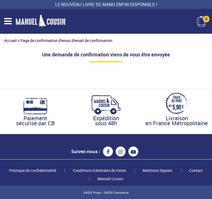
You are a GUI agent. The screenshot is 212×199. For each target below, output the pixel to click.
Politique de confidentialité (32, 170)
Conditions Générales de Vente (99, 170)
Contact (196, 170)
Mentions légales (157, 170)
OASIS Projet (92, 193)
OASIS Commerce (116, 193)
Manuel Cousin (110, 178)
